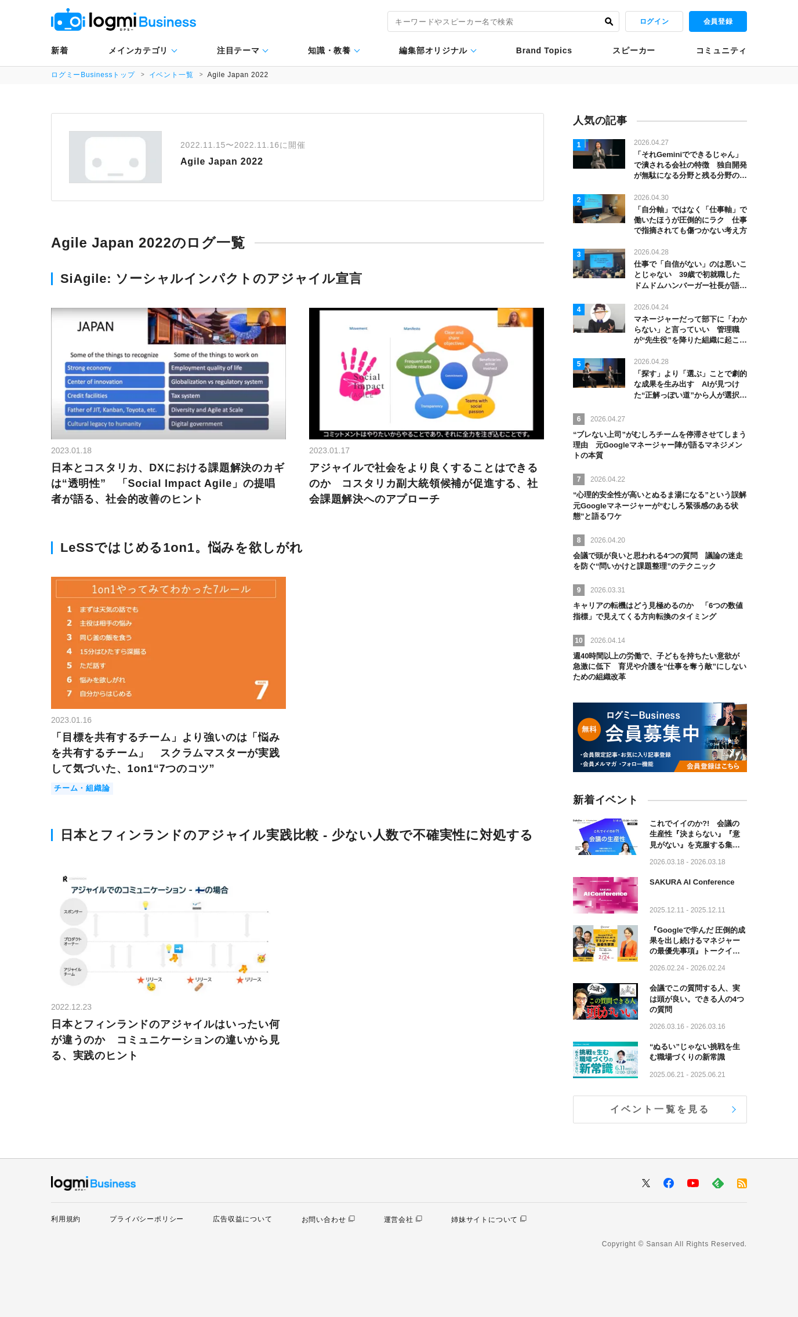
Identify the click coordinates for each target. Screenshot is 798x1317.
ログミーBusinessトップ (93, 74)
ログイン (654, 21)
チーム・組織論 (82, 788)
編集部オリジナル (433, 50)
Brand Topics (544, 50)
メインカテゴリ (138, 50)
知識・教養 (329, 50)
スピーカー (633, 50)
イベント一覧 (171, 74)
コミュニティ (721, 50)
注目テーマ (238, 50)
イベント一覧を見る (660, 1109)
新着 (59, 50)
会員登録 (717, 21)
